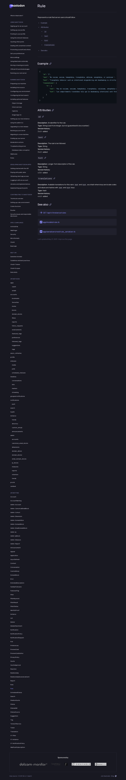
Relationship (14, 673)
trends (14, 420)
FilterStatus (14, 606)
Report (12, 681)
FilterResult (14, 602)
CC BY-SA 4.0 (22, 776)
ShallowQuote (15, 700)
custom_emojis (17, 427)
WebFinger (13, 230)
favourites (15, 302)
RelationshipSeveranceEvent (19, 677)
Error (12, 579)
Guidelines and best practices (20, 260)
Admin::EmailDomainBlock (18, 528)
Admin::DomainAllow (17, 520)
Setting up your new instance (19, 119)
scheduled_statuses (19, 373)
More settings (14, 57)
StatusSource (15, 712)
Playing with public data (18, 172)
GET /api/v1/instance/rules (52, 212)
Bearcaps (13, 246)
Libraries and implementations (20, 184)
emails (14, 290)
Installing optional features (19, 99)
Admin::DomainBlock (17, 524)
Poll (11, 641)
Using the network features (19, 38)
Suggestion (14, 716)
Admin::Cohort (15, 512)
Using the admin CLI (16, 123)
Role (11, 685)
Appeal (12, 551)
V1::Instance (14, 739)
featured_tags (17, 334)
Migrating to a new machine (19, 134)
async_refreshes (16, 353)
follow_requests (17, 326)
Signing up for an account (18, 26)
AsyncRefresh (15, 559)
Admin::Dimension (16, 516)
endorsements (17, 330)
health (12, 412)
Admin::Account (15, 505)
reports (14, 322)
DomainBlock (14, 575)
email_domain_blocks (19, 459)
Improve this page (65, 239)
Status (12, 704)
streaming (15, 392)
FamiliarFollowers (16, 587)
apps (12, 283)
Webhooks (13, 154)
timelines (13, 377)
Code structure (15, 206)
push (13, 404)
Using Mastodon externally (19, 61)
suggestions (16, 345)
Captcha (15, 111)
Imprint (29, 776)
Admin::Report (15, 544)
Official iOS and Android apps (19, 69)
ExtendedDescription (17, 583)
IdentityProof (14, 610)
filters (14, 318)
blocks (14, 310)
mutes (14, 306)
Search (12, 696)
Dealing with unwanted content (20, 46)
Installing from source (17, 87)
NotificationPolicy (16, 634)
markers (14, 388)
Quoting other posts (17, 42)
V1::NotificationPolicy (17, 743)
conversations (17, 381)
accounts (13, 294)
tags (13, 349)
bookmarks (15, 298)
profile (12, 357)
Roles (12, 158)
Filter (12, 595)
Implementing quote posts (19, 188)
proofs (12, 482)
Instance (13, 614)
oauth (14, 287)
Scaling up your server (17, 138)
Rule (11, 688)
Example (44, 23)
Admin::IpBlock (15, 536)
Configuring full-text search (19, 95)
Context (13, 563)
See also (44, 50)
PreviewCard (14, 649)
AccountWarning (15, 501)
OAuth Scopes (15, 268)
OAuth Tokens (15, 264)
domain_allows (17, 451)
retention (15, 474)
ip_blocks (15, 463)
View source (13, 776)
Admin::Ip (13, 532)
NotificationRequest (17, 638)
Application (14, 555)
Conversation (14, 567)
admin (12, 435)
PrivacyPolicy (14, 657)
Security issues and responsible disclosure (20, 215)
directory (15, 424)
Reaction (13, 669)
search (12, 408)
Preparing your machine (18, 83)
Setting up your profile (17, 30)
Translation (14, 732)
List (11, 618)
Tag (11, 720)
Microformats (14, 238)
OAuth (12, 242)
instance (13, 416)
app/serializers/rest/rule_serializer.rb (57, 231)
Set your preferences (17, 53)
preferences (16, 337)
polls (13, 369)
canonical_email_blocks (20, 443)
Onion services (17, 107)
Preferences (14, 645)
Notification (14, 630)
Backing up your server (17, 130)
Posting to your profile (17, 34)
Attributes (45, 27)
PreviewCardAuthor (16, 653)
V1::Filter (13, 735)
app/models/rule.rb (49, 222)
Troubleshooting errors (18, 146)
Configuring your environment (20, 91)
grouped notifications (17, 396)
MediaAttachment (16, 626)
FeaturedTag (14, 591)
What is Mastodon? (16, 15)
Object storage (17, 103)
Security (13, 234)
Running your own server (18, 73)
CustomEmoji (14, 571)
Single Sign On (16, 115)
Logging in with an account (19, 180)
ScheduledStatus (16, 692)
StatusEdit (13, 708)
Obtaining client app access (19, 176)
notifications (14, 400)
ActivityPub (14, 226)
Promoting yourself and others (20, 49)
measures (15, 467)
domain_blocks (17, 314)
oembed (13, 486)
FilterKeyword (14, 598)
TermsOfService (15, 724)
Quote (12, 661)
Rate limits (13, 272)
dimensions (15, 447)
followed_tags (17, 341)
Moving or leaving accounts (19, 65)
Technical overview (16, 198)
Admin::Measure (15, 540)
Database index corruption (21, 150)
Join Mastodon (105, 776)
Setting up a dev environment (20, 202)
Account (13, 497)
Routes (12, 210)
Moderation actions (17, 142)
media (14, 365)
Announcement (15, 548)
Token (12, 728)
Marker (12, 622)
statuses (13, 361)
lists (13, 384)
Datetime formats (16, 256)
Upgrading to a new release (19, 127)
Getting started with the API (19, 168)
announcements (17, 431)
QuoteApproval (15, 665)
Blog (112, 776)
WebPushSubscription (17, 747)
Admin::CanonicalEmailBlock (19, 508)
